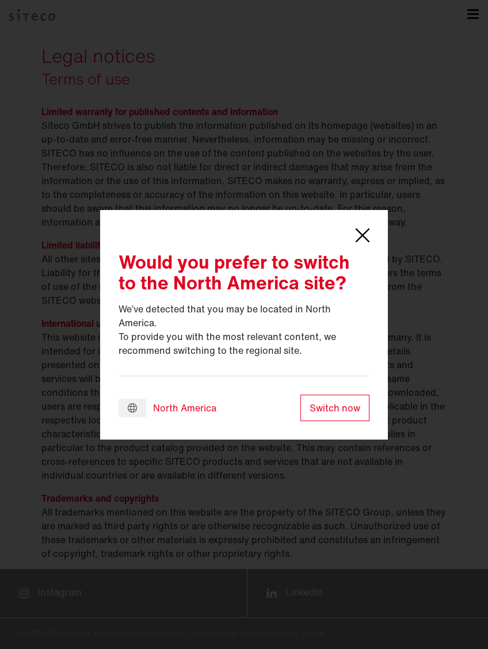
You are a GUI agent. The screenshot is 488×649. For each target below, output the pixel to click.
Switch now (335, 408)
